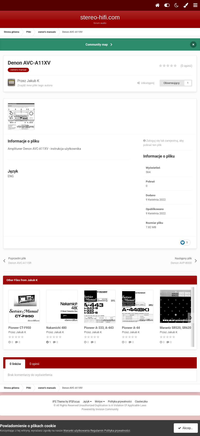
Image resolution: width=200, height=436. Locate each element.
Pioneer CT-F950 (19, 327)
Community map (97, 44)
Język (87, 401)
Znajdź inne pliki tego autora (34, 85)
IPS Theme (58, 401)
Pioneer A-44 (131, 327)
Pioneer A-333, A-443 (99, 327)
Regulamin (96, 430)
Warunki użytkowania (76, 430)
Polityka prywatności (120, 401)
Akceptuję (186, 428)
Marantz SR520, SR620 (175, 327)
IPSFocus (74, 401)
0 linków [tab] (15, 364)
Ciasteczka (141, 401)
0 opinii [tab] (34, 364)
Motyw (100, 401)
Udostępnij (145, 83)
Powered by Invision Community (100, 409)
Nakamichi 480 (56, 327)
